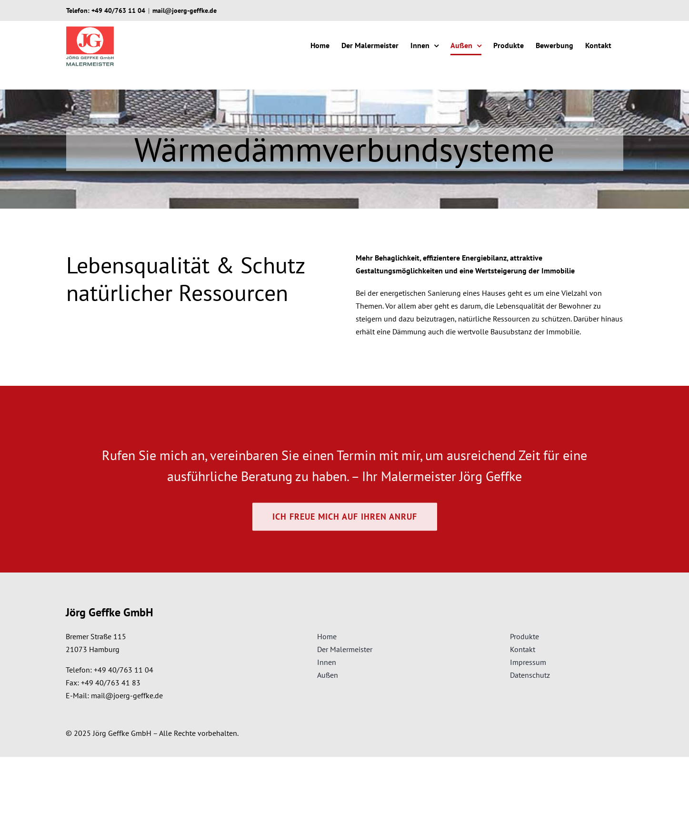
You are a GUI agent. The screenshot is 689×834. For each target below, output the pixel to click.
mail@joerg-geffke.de (184, 10)
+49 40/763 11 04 (118, 10)
